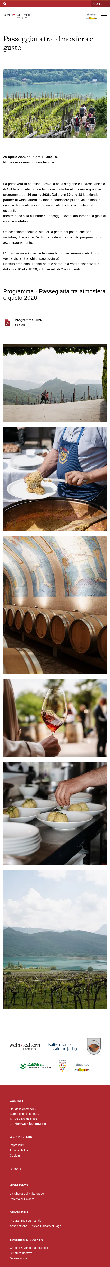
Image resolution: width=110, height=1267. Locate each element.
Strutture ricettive (21, 1253)
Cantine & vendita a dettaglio (29, 1247)
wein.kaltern (21, 1136)
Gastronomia (18, 1258)
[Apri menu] (104, 15)
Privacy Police (19, 1150)
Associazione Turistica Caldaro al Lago (35, 1226)
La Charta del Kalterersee (27, 1193)
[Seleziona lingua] (10, 3)
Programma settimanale (26, 1220)
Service (16, 1169)
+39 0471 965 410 (25, 1118)
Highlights (19, 1185)
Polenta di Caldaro (22, 1199)
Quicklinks (19, 1212)
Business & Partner (26, 1239)
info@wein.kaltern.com (29, 1123)
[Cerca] (4, 3)
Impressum (17, 1145)
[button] (55, 383)
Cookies (15, 1155)
